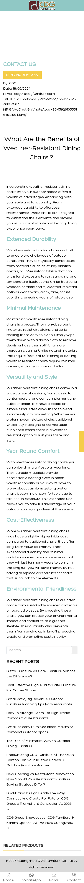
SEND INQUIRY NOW (22, 75)
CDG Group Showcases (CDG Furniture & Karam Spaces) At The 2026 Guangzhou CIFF (40, 823)
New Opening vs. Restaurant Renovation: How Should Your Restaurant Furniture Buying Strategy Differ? (40, 779)
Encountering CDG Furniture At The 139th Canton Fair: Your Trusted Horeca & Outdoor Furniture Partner (40, 760)
